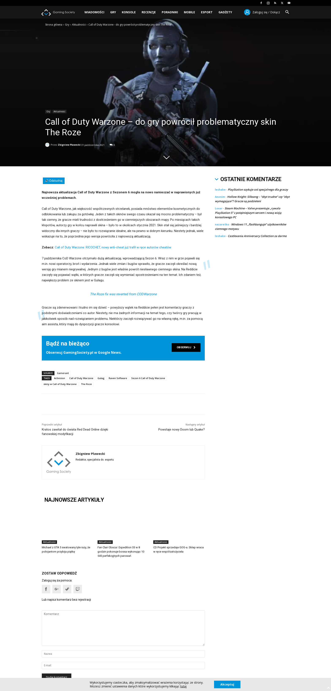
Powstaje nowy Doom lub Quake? (181, 429)
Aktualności (79, 24)
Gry (113, 12)
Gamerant (63, 373)
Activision (59, 378)
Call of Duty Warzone (81, 378)
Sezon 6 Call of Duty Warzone (148, 378)
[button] (287, 13)
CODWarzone (147, 294)
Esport (207, 12)
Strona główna (53, 24)
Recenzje (149, 12)
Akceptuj (227, 684)
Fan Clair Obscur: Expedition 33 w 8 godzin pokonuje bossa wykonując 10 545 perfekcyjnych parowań (121, 551)
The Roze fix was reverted (109, 294)
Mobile (189, 12)
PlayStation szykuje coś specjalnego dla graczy (258, 189)
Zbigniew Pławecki (69, 144)
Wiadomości (94, 12)
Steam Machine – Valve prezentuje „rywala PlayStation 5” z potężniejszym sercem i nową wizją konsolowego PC (248, 212)
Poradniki (170, 12)
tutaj (183, 686)
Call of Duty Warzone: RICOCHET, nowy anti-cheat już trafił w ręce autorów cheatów (113, 247)
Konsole (129, 12)
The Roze (86, 384)
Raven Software (118, 378)
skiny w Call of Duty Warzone (60, 384)
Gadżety (225, 12)
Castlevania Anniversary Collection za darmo (257, 236)
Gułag (101, 378)
